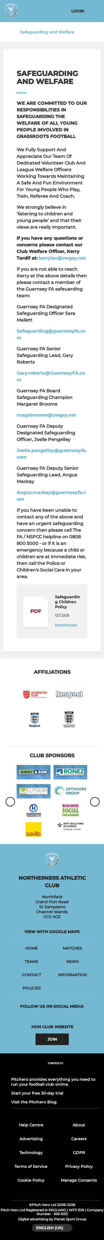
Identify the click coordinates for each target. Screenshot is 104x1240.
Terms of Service (30, 1166)
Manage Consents (79, 1180)
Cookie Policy (30, 1180)
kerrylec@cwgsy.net (62, 258)
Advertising (31, 1138)
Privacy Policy (79, 1166)
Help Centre (31, 1124)
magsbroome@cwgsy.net (46, 415)
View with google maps (52, 932)
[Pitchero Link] (56, 1070)
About (79, 1124)
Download (66, 625)
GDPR (79, 1152)
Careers (79, 1138)
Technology (31, 1152)
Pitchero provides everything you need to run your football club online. (53, 1082)
